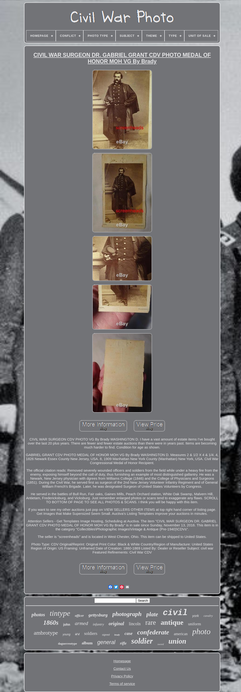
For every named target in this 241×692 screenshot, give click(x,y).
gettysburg (98, 614)
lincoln (135, 623)
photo (201, 631)
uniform (194, 624)
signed (106, 634)
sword (160, 644)
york (195, 616)
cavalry (208, 615)
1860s (51, 622)
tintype (60, 613)
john (66, 624)
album (87, 643)
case (129, 633)
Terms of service (122, 684)
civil (175, 613)
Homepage (122, 661)
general (106, 642)
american (181, 634)
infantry (98, 624)
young (66, 634)
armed (81, 623)
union (177, 641)
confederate (153, 632)
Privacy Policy (122, 676)
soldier (142, 641)
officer (79, 615)
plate (152, 614)
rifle (123, 643)
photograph (126, 614)
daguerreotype (67, 643)
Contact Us (122, 669)
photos (38, 614)
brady (117, 634)
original (116, 623)
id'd (77, 634)
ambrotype (46, 633)
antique (172, 622)
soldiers (90, 633)
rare (150, 622)
